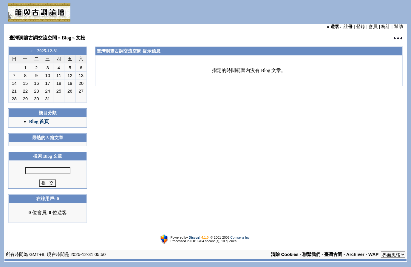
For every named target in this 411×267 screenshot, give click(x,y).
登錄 (360, 26)
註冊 (348, 26)
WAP (373, 254)
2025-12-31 (47, 50)
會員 (373, 26)
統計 (385, 26)
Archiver (355, 254)
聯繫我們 (311, 254)
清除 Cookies (285, 254)
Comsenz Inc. (240, 237)
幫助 (398, 26)
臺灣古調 (333, 254)
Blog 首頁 (39, 121)
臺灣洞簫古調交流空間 (33, 37)
